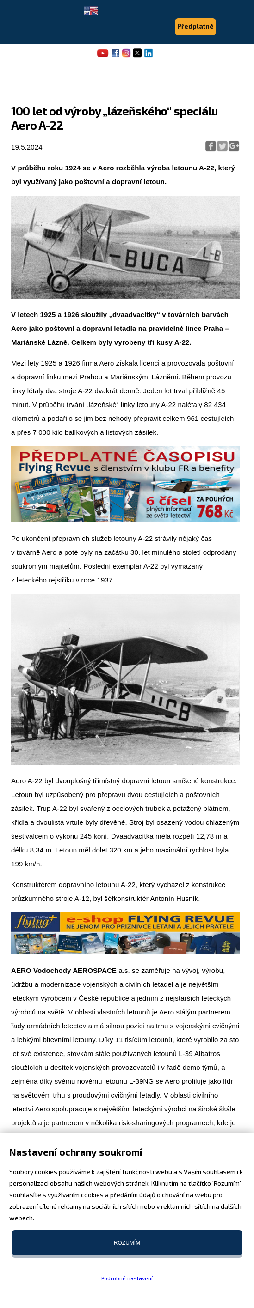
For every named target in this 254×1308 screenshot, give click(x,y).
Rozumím (127, 1243)
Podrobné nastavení (127, 1278)
